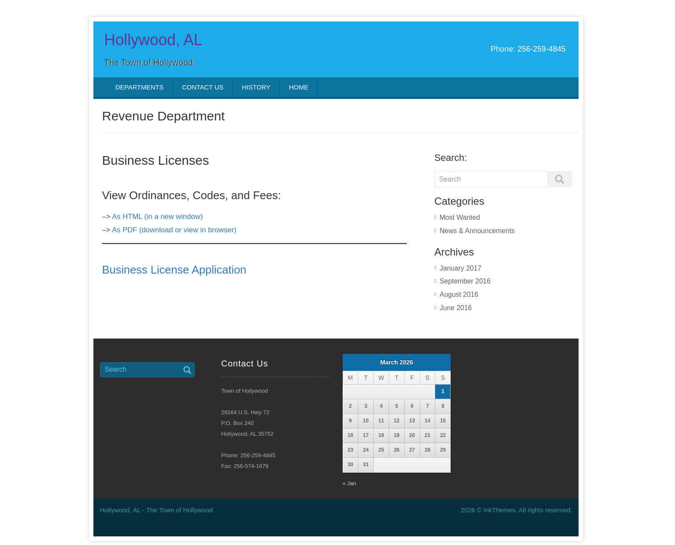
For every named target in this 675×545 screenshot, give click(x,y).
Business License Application (174, 269)
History (256, 87)
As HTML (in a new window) (157, 216)
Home (298, 87)
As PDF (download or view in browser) (174, 230)
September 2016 (465, 281)
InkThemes (499, 510)
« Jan (349, 483)
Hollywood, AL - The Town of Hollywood (156, 510)
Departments (139, 87)
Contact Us (202, 87)
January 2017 (460, 268)
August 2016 (459, 294)
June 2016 (456, 307)
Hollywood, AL (153, 40)
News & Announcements (477, 230)
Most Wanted (460, 217)
